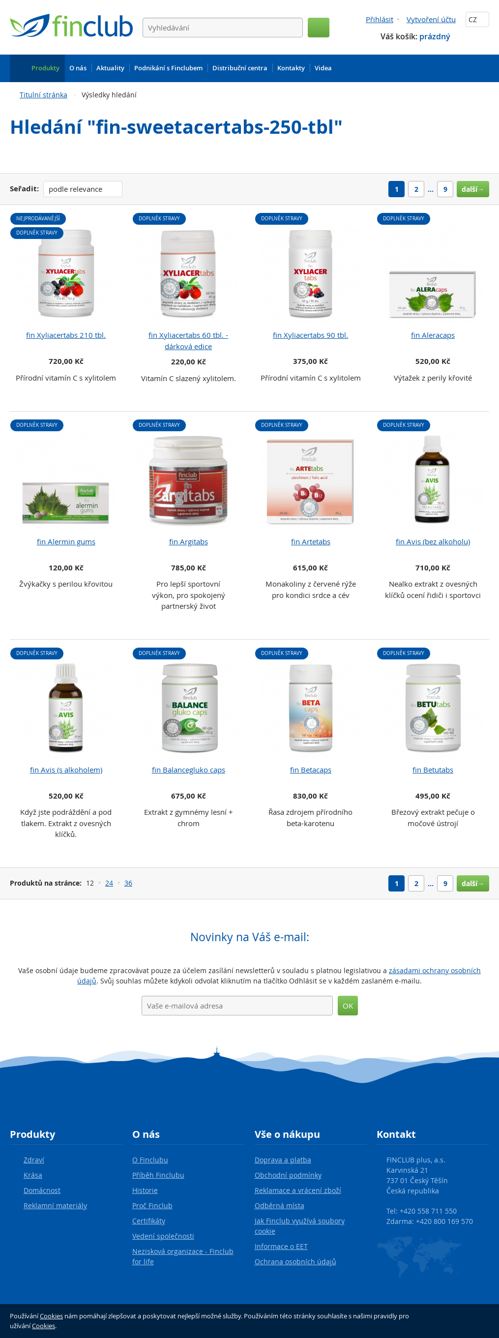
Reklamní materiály (55, 1205)
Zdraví (34, 1159)
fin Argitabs (188, 541)
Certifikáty (148, 1220)
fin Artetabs (310, 541)
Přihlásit (379, 19)
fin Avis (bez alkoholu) (433, 541)
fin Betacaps (310, 769)
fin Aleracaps (433, 335)
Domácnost (42, 1190)
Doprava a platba (283, 1159)
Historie (145, 1190)
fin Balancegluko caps (188, 769)
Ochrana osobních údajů (295, 1261)
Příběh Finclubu (158, 1175)
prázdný (434, 36)
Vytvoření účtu (431, 19)
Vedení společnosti (163, 1236)
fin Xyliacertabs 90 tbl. (310, 335)
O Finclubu (150, 1159)
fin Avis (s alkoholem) (66, 769)
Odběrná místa (279, 1205)
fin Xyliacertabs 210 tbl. (66, 335)
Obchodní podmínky (288, 1175)
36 (128, 883)
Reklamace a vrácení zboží (298, 1190)
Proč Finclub (152, 1205)
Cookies (51, 1315)
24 (109, 883)
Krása (33, 1175)
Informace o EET (281, 1246)
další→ (473, 189)
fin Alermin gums (66, 541)
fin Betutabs (432, 769)
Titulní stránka (43, 94)
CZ (477, 19)
